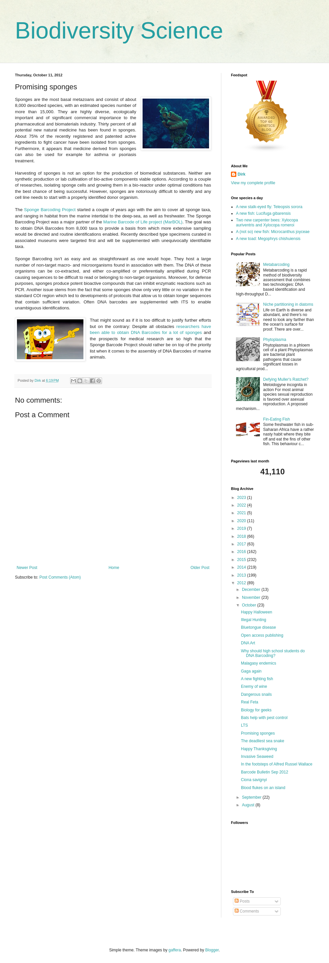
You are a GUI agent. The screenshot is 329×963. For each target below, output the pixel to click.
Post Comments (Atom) (60, 577)
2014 (242, 567)
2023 (242, 497)
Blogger (212, 950)
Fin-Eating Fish (276, 419)
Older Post (199, 567)
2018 (242, 536)
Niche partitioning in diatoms (288, 304)
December (252, 589)
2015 (242, 559)
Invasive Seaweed (257, 756)
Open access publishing (262, 635)
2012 (242, 583)
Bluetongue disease (258, 627)
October (249, 605)
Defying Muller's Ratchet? (285, 379)
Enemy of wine (254, 686)
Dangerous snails (256, 694)
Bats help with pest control (264, 717)
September (252, 797)
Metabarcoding (276, 264)
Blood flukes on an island (263, 787)
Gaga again (251, 671)
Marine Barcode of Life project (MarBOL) (142, 221)
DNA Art (248, 643)
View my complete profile (253, 183)
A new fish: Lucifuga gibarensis (263, 213)
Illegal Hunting (253, 619)
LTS (244, 725)
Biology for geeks (256, 710)
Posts (242, 901)
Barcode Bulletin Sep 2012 (264, 772)
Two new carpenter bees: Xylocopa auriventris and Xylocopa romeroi (267, 222)
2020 (242, 521)
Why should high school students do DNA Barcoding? (273, 653)
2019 (242, 528)
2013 (242, 575)
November (252, 597)
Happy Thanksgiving (259, 749)
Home (114, 567)
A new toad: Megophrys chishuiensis (268, 238)
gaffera (174, 950)
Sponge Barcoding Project (49, 209)
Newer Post (27, 567)
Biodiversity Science (119, 30)
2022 (242, 505)
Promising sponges (258, 733)
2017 (242, 544)
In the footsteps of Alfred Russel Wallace (276, 764)
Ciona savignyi (254, 779)
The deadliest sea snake (262, 741)
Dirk (241, 174)
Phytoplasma (274, 339)
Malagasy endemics (258, 663)
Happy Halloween (256, 612)
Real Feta (249, 702)
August (249, 805)
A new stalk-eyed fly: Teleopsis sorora (269, 206)
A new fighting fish (257, 679)
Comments (247, 911)
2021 (242, 513)
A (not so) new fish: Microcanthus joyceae (272, 231)
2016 (242, 551)
